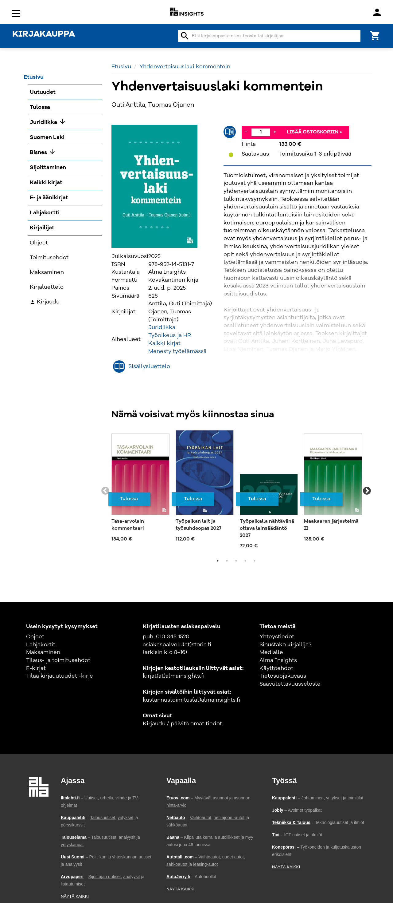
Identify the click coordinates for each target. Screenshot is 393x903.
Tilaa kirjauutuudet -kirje (59, 676)
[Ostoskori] (375, 35)
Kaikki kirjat (164, 343)
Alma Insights (278, 660)
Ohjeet (35, 637)
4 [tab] (245, 561)
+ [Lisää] (274, 132)
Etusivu (121, 66)
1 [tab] (218, 561)
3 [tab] (236, 561)
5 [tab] (254, 561)
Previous (105, 491)
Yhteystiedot (276, 637)
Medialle (271, 652)
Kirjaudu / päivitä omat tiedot (182, 724)
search (185, 36)
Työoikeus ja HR (169, 335)
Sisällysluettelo (149, 366)
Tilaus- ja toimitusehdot (58, 660)
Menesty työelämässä (177, 351)
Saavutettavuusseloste (290, 684)
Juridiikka (161, 327)
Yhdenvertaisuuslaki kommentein (184, 66)
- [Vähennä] (246, 132)
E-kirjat (36, 668)
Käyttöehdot (276, 668)
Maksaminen (43, 652)
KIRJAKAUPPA (43, 34)
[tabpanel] (140, 487)
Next (367, 491)
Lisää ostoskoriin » (314, 132)
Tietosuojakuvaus (282, 676)
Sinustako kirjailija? (285, 645)
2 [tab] (227, 561)
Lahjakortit (40, 645)
